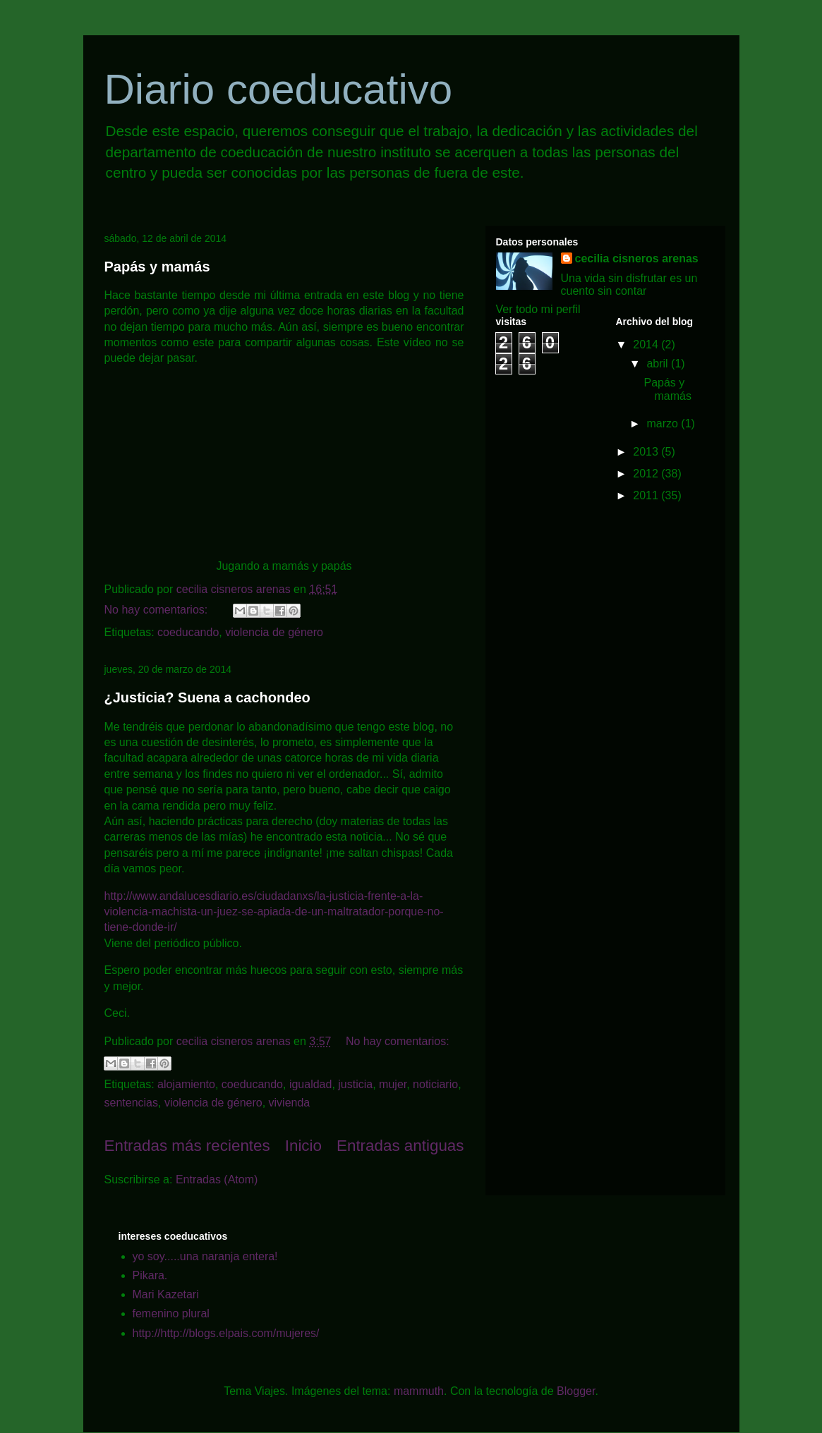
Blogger (576, 1391)
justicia (355, 1084)
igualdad (310, 1084)
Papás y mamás (157, 266)
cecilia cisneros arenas (637, 258)
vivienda (289, 1103)
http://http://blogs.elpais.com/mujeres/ (226, 1333)
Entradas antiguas (400, 1145)
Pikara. (150, 1275)
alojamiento (186, 1084)
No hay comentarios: (157, 610)
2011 (647, 495)
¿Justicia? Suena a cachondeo (207, 697)
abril (658, 364)
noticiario (435, 1084)
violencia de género (274, 632)
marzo (663, 423)
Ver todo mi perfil (538, 309)
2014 (647, 344)
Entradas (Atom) (217, 1179)
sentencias (131, 1103)
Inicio (303, 1145)
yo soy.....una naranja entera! (205, 1256)
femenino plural (171, 1313)
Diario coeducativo (278, 89)
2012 (647, 474)
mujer (392, 1084)
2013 (647, 452)
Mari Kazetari (166, 1294)
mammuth (419, 1391)
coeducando (188, 632)
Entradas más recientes (187, 1145)
